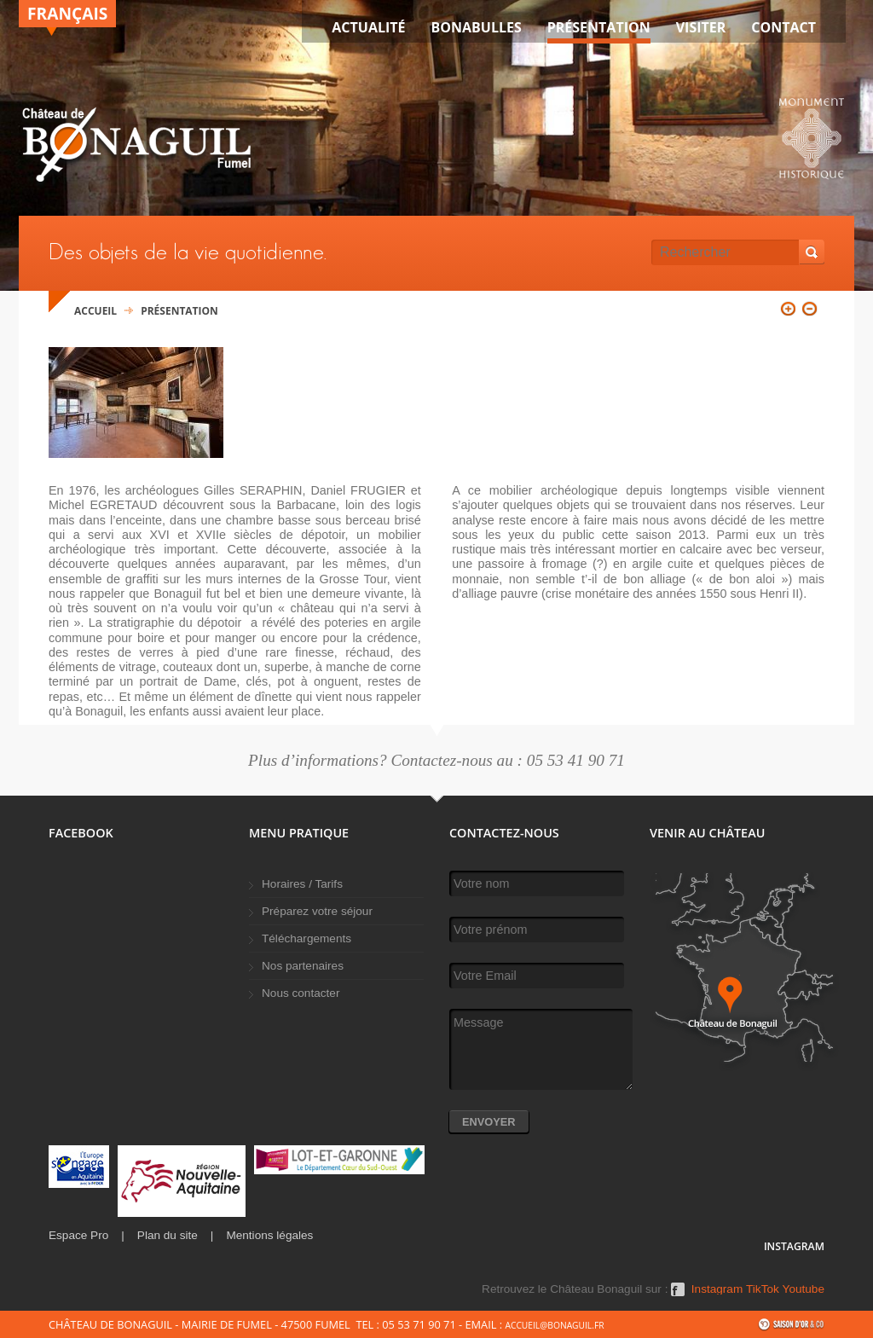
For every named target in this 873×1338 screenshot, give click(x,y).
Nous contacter (300, 993)
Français (67, 13)
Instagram (717, 1289)
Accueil (95, 311)
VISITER (701, 27)
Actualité (368, 27)
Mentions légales (269, 1235)
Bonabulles (476, 27)
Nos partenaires (303, 965)
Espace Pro (78, 1235)
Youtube (803, 1289)
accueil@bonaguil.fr (554, 1325)
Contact (783, 27)
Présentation (598, 27)
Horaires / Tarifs (302, 884)
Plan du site (167, 1235)
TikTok (762, 1289)
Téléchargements (306, 938)
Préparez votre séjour (317, 911)
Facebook (678, 1295)
